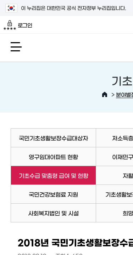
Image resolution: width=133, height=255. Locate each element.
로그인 (18, 25)
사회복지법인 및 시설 (53, 213)
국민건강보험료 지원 (53, 194)
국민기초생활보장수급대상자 (53, 138)
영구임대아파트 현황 (53, 156)
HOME (104, 94)
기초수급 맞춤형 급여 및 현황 (49, 175)
